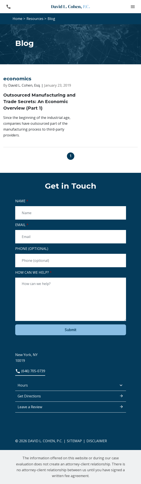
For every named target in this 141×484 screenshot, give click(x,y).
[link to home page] (70, 6)
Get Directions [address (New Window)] (71, 395)
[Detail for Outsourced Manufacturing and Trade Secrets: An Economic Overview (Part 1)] (70, 115)
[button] (133, 6)
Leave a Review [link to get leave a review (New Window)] (71, 406)
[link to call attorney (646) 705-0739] (8, 6)
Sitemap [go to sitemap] (74, 441)
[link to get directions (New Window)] (70, 355)
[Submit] (70, 329)
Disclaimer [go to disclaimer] (96, 441)
